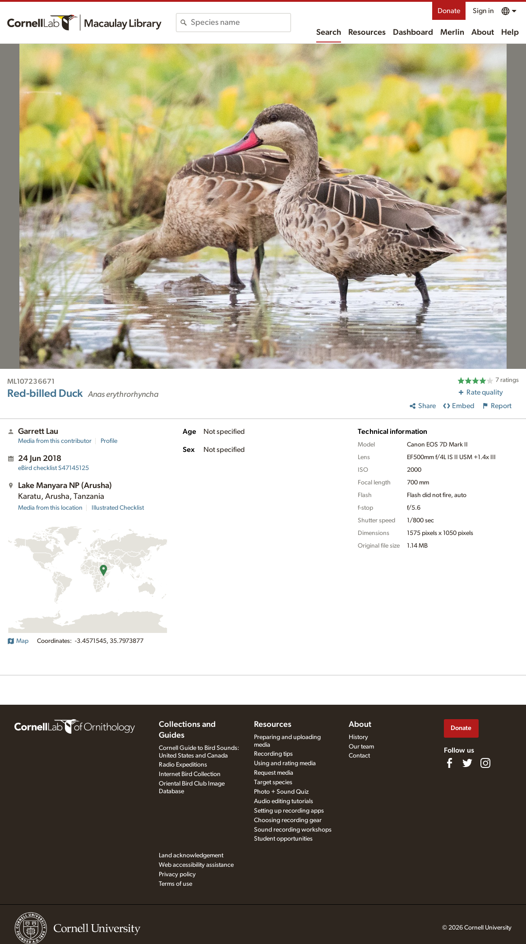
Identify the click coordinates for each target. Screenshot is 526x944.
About (482, 32)
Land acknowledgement (191, 855)
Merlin (452, 32)
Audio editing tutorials (283, 801)
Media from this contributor (55, 441)
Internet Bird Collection (190, 774)
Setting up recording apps (289, 811)
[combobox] (241, 23)
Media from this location (50, 508)
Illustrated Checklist (118, 508)
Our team (361, 747)
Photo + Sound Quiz (281, 792)
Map (17, 641)
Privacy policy (177, 874)
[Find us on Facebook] (449, 763)
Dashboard (413, 32)
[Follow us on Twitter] (467, 763)
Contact (359, 756)
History (358, 737)
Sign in (483, 10)
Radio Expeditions (183, 765)
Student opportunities (283, 839)
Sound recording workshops (293, 830)
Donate (449, 10)
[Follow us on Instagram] (485, 763)
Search (328, 32)
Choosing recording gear (288, 820)
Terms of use (175, 884)
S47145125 (53, 468)
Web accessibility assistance (196, 865)
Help (510, 32)
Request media (273, 773)
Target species (273, 782)
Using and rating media (285, 763)
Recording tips (273, 754)
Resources (367, 32)
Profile (109, 441)
